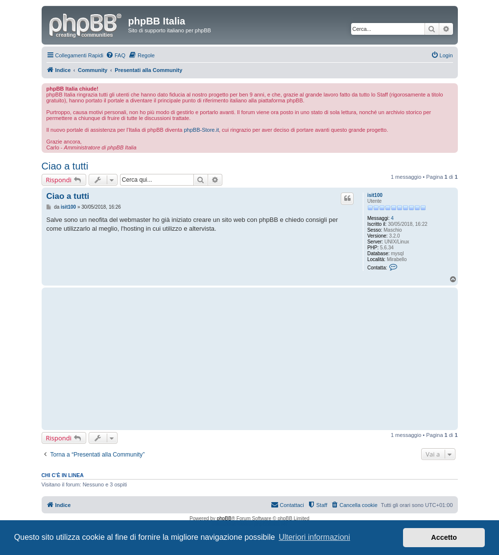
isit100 (374, 195)
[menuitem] (115, 55)
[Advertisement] (201, 358)
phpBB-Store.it (201, 130)
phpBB (224, 518)
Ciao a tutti (65, 166)
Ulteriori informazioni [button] (314, 537)
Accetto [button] (444, 537)
